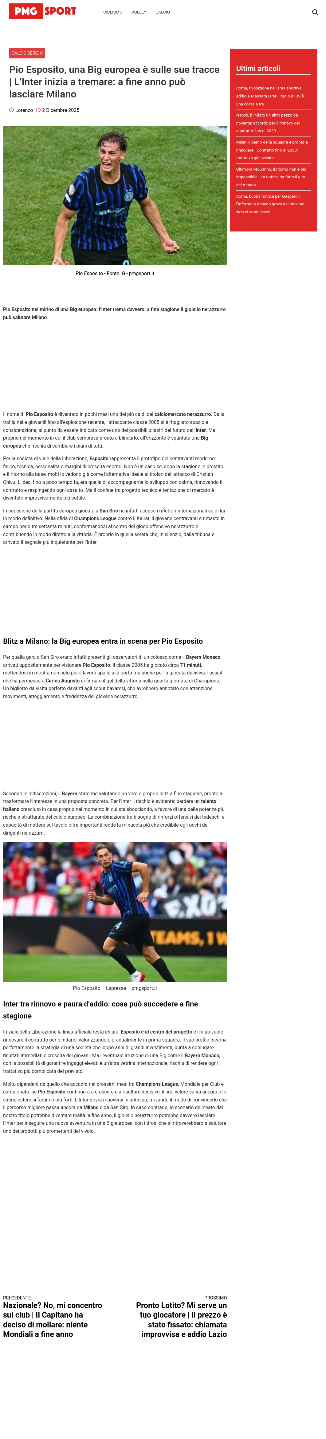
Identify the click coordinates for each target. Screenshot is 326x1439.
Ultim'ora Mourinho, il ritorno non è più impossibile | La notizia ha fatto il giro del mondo (271, 177)
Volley (139, 12)
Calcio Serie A (27, 53)
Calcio (162, 12)
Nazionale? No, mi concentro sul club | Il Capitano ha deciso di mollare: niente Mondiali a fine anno (53, 1317)
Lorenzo (24, 110)
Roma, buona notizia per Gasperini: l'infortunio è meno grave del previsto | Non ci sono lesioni (271, 204)
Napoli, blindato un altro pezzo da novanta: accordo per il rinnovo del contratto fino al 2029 (268, 123)
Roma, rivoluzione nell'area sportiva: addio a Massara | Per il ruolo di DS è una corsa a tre (270, 95)
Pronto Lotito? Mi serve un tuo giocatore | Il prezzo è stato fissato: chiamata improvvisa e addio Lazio (176, 1317)
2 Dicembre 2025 (60, 110)
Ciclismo (112, 12)
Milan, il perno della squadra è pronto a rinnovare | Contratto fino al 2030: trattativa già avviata (272, 150)
